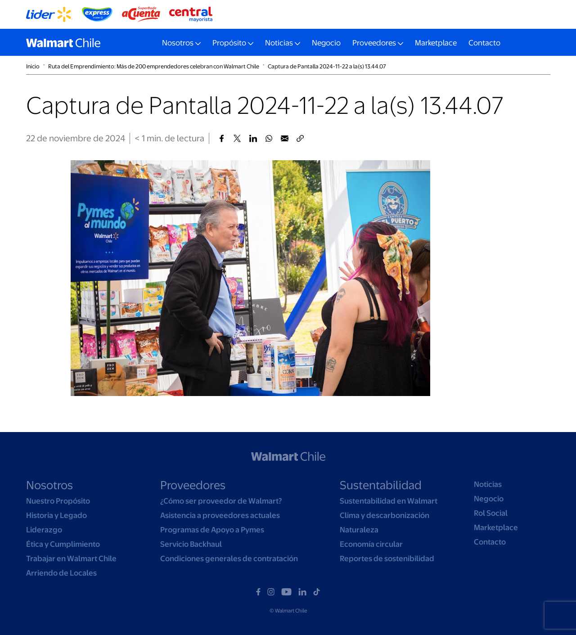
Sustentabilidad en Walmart (388, 500)
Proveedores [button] (374, 42)
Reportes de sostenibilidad (387, 558)
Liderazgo (44, 529)
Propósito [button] (229, 42)
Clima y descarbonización (384, 515)
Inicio (33, 66)
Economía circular (371, 544)
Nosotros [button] (178, 42)
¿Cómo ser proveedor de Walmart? (221, 500)
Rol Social (491, 513)
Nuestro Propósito (58, 500)
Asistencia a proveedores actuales (220, 515)
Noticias (488, 484)
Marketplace (436, 42)
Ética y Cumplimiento (63, 544)
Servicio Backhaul (191, 544)
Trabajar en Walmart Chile (71, 558)
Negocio (326, 42)
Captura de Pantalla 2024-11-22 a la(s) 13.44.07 (327, 66)
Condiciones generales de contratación (229, 558)
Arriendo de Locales (61, 572)
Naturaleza (359, 529)
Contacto (484, 42)
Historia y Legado (56, 515)
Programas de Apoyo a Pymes (212, 529)
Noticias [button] (279, 42)
